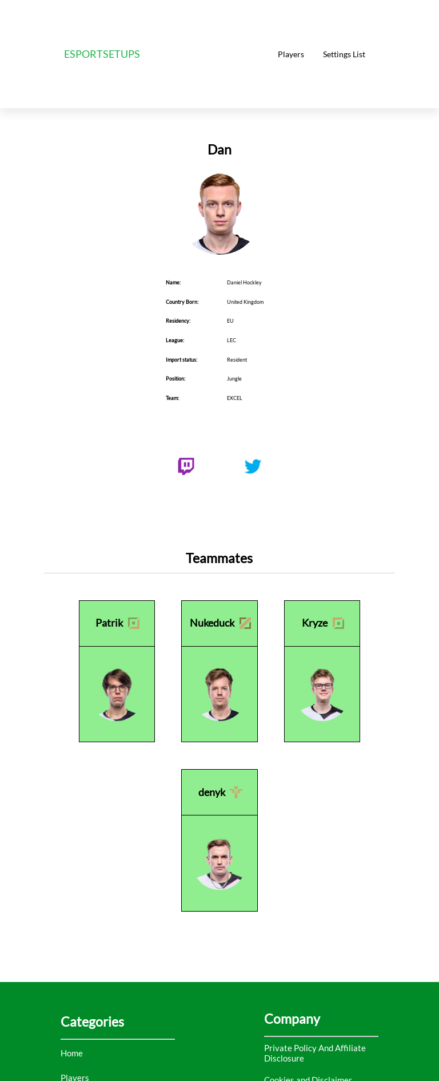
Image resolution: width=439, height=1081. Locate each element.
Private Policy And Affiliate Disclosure (315, 1053)
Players (291, 54)
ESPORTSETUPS (102, 54)
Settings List (344, 54)
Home (72, 1053)
